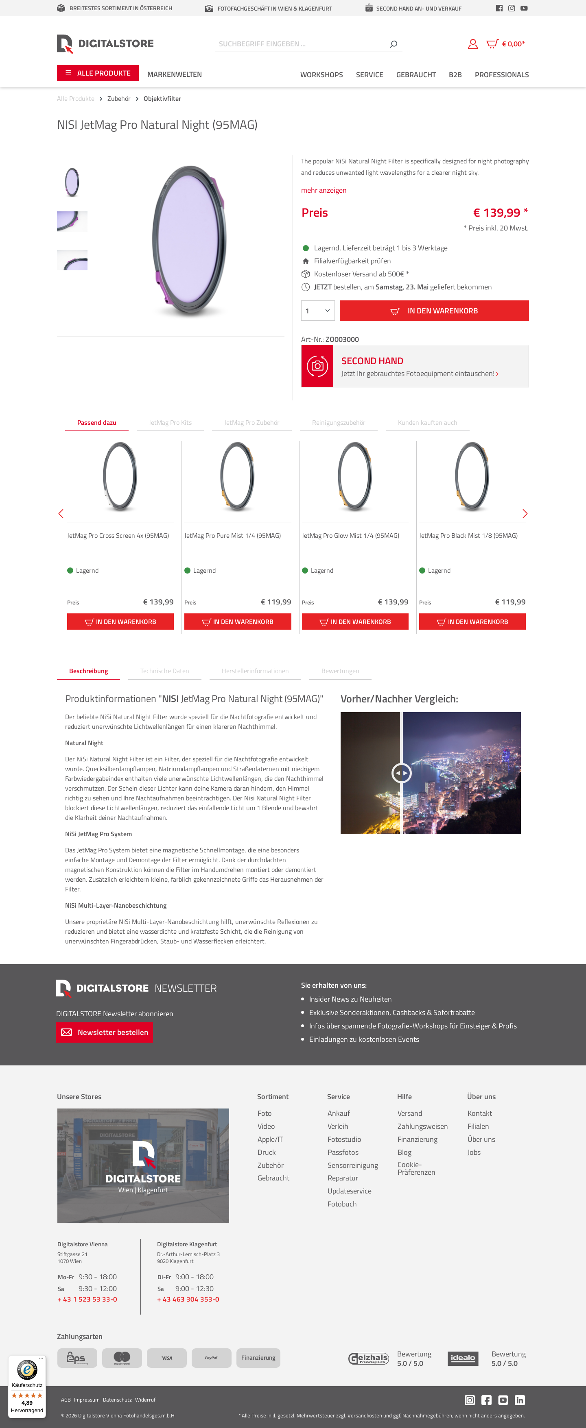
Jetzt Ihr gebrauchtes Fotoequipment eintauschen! (420, 373)
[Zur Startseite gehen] (105, 44)
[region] (171, 242)
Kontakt (480, 1113)
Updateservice (350, 1190)
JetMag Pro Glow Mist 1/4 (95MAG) (350, 535)
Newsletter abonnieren (114, 1013)
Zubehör (271, 1165)
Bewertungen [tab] (340, 671)
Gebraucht (273, 1177)
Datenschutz (117, 1399)
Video (266, 1126)
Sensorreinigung (353, 1165)
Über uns (481, 1139)
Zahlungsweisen (423, 1126)
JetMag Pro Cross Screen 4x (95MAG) (118, 535)
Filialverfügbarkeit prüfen (352, 260)
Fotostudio (344, 1139)
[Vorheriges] (60, 513)
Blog (404, 1152)
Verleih (338, 1126)
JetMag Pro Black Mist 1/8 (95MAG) (468, 535)
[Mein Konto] (473, 44)
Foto (265, 1113)
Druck (267, 1152)
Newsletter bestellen (104, 1032)
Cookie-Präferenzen (416, 1168)
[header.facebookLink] (499, 8)
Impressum (87, 1399)
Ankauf (339, 1113)
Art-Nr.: (313, 339)
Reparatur (343, 1177)
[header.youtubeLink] (524, 8)
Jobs (474, 1152)
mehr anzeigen (324, 190)
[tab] (88, 671)
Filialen (478, 1126)
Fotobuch (342, 1203)
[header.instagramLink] (512, 8)
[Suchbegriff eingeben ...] (299, 44)
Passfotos (343, 1152)
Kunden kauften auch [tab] (427, 422)
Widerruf (145, 1399)
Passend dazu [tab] (96, 422)
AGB (66, 1399)
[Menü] (41, 1360)
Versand (410, 1113)
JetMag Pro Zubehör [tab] (252, 422)
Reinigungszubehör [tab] (338, 422)
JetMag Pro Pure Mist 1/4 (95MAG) (232, 535)
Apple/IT (270, 1139)
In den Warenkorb (434, 310)
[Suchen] (393, 44)
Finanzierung (417, 1139)
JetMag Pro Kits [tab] (170, 422)
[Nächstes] (524, 513)
